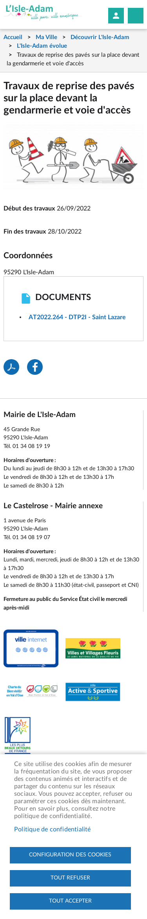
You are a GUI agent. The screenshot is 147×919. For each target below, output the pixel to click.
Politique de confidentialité (52, 829)
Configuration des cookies (70, 855)
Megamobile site (135, 15)
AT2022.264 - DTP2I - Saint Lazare (77, 317)
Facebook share (35, 367)
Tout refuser (70, 878)
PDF (11, 367)
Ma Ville (46, 37)
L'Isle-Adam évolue (42, 46)
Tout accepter (70, 901)
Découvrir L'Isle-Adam (100, 37)
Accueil (13, 37)
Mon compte (116, 15)
